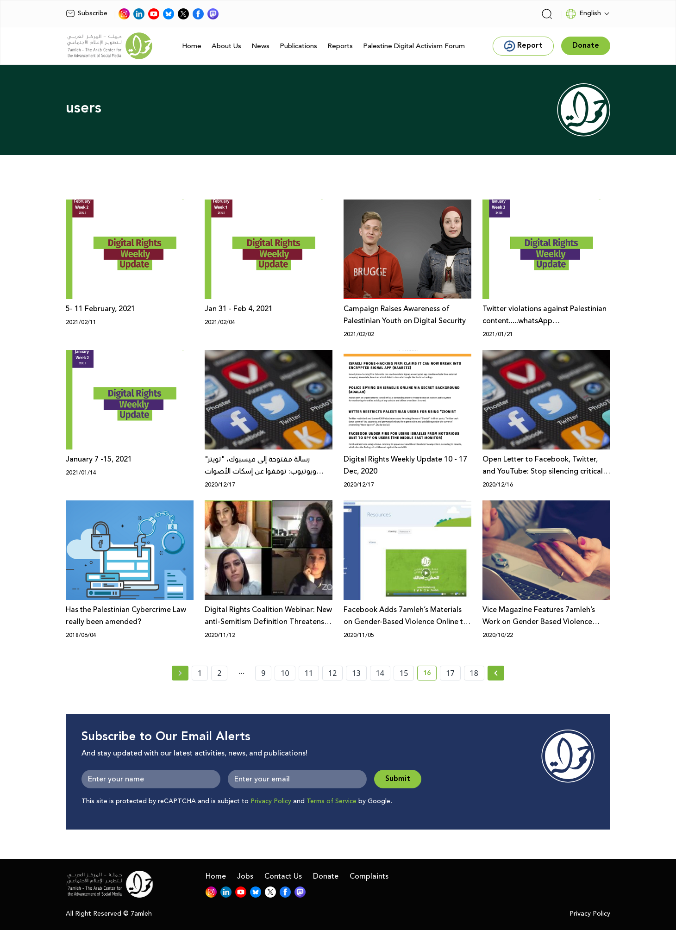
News (260, 46)
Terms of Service (332, 801)
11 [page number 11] (309, 673)
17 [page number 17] (450, 673)
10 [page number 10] (285, 673)
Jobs (245, 876)
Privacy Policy (270, 801)
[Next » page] (496, 673)
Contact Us (283, 876)
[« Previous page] (180, 673)
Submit (397, 779)
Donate (325, 876)
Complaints (369, 876)
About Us (226, 46)
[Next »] (496, 673)
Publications (298, 46)
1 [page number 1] (200, 673)
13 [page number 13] (356, 673)
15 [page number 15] (404, 673)
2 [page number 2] (219, 673)
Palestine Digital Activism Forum (414, 46)
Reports (340, 46)
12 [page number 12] (332, 673)
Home (191, 46)
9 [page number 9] (263, 673)
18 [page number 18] (474, 673)
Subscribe (86, 13)
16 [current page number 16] (430, 674)
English (583, 13)
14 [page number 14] (380, 673)
